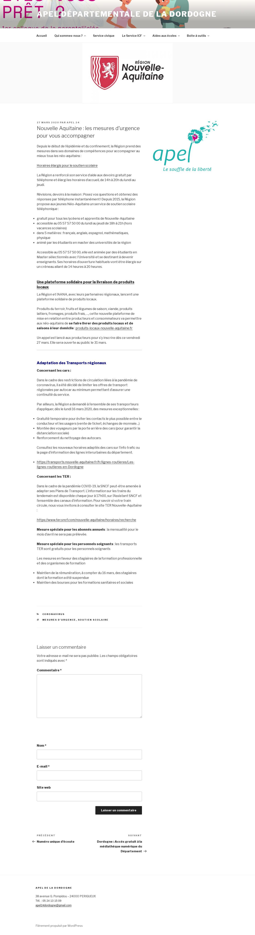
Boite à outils (198, 35)
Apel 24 (73, 122)
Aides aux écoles (166, 35)
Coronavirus (53, 614)
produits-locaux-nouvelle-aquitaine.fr (104, 328)
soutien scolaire (93, 619)
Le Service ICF (134, 35)
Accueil (41, 35)
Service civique (103, 35)
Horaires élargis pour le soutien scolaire (67, 165)
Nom (41, 745)
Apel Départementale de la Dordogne (127, 14)
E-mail (43, 766)
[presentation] (67, 730)
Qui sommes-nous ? (70, 35)
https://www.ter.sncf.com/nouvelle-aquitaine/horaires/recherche (86, 520)
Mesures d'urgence (59, 619)
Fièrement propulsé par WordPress (59, 925)
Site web (44, 787)
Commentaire (49, 670)
